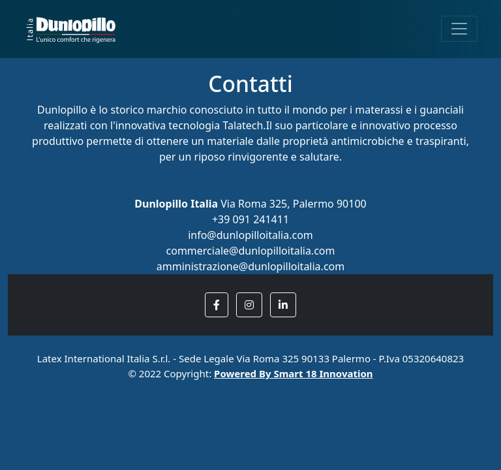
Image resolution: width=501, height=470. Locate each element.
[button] (216, 304)
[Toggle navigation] (459, 29)
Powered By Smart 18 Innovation (293, 373)
